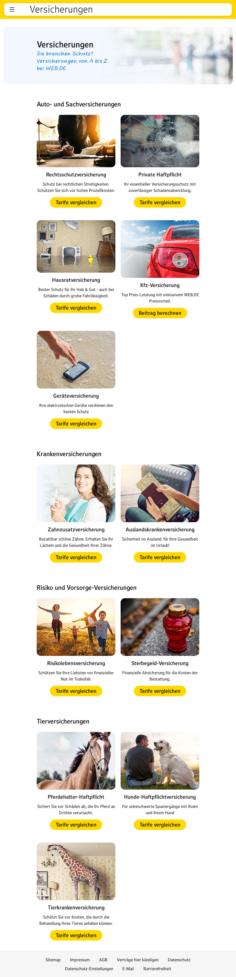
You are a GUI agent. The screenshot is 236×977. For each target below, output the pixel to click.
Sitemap (53, 959)
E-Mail (128, 968)
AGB (103, 959)
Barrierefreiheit (157, 968)
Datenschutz (179, 959)
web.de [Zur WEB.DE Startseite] (22, 9)
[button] (12, 9)
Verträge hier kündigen (137, 959)
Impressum (80, 959)
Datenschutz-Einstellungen (89, 968)
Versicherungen (61, 9)
